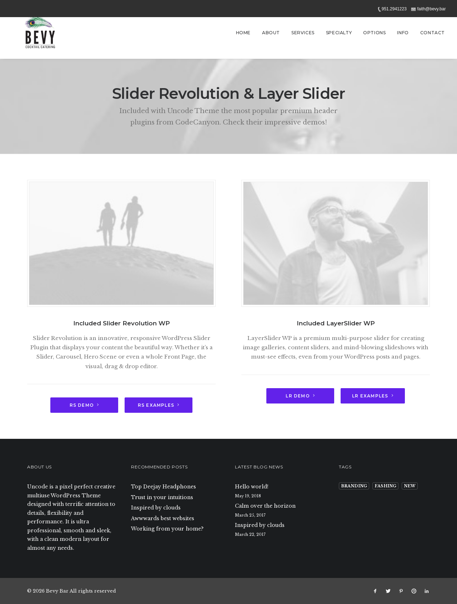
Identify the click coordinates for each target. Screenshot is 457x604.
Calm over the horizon (265, 506)
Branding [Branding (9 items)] (354, 485)
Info (402, 32)
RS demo (84, 405)
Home (243, 32)
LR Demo (300, 396)
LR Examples (372, 396)
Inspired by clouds (156, 507)
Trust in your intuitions (162, 497)
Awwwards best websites (162, 518)
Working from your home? (167, 529)
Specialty (339, 32)
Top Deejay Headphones (163, 486)
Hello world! (251, 486)
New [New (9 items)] (410, 485)
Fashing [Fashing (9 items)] (385, 485)
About (271, 32)
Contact (432, 32)
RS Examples (158, 405)
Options (374, 32)
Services (303, 32)
